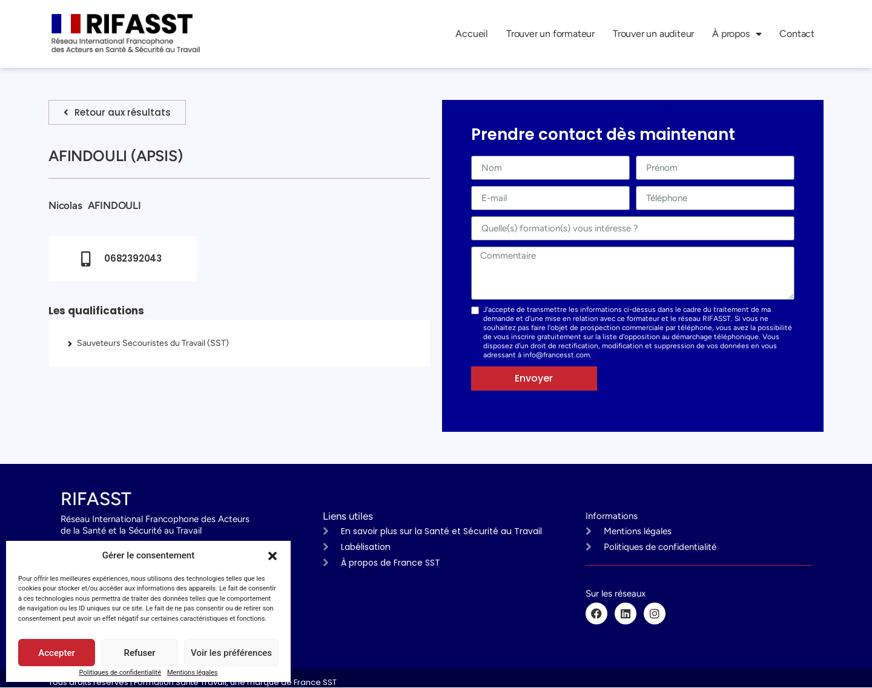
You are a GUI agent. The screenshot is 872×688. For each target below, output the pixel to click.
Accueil (471, 33)
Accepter (56, 652)
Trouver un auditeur (653, 33)
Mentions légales (192, 672)
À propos (736, 34)
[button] (272, 556)
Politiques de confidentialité (120, 672)
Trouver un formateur (550, 33)
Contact (796, 33)
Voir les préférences (231, 652)
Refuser (139, 652)
